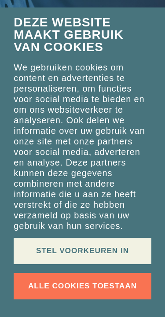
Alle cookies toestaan (82, 285)
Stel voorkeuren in (82, 250)
